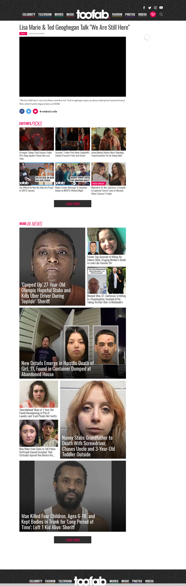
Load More (73, 203)
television (45, 15)
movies (59, 15)
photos (130, 15)
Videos (23, 34)
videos (142, 15)
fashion (117, 15)
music (70, 15)
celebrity (28, 15)
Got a (153, 14)
